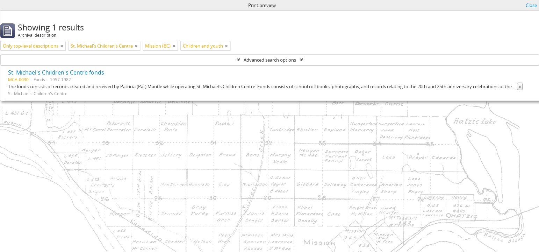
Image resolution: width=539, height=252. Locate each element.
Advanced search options (270, 60)
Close (531, 5)
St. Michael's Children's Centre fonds (56, 72)
